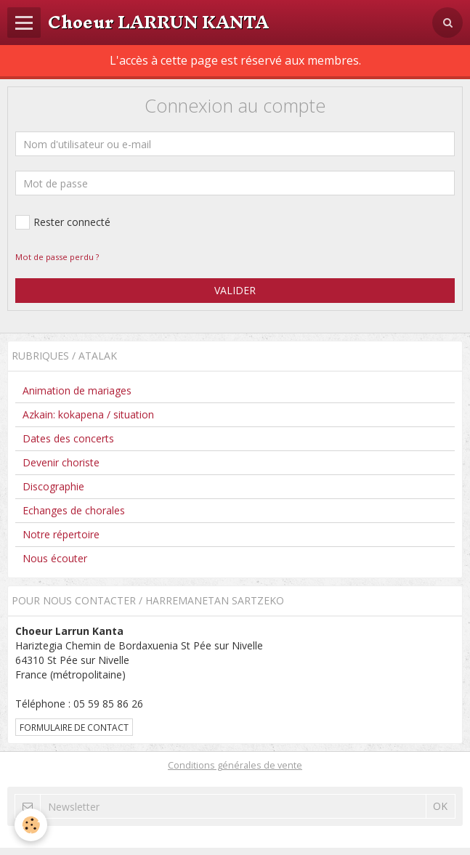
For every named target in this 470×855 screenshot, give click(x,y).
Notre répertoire (61, 534)
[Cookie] (31, 825)
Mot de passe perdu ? (57, 256)
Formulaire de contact (74, 727)
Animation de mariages (77, 390)
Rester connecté (62, 222)
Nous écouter (55, 558)
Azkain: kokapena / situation (88, 414)
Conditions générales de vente (235, 765)
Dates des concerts (68, 438)
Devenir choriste (61, 462)
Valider (235, 290)
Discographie (53, 486)
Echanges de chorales (74, 510)
